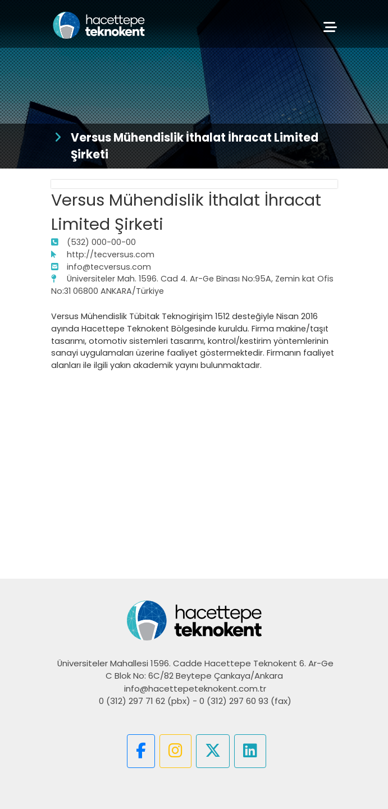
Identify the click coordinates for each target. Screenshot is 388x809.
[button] (141, 751)
